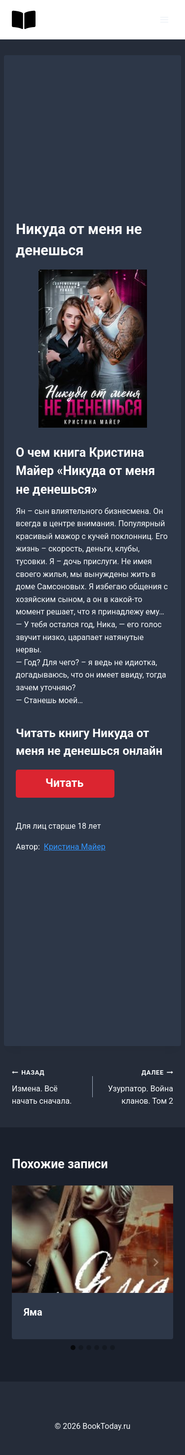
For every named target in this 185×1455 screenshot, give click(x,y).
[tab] (73, 1347)
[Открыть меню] (164, 19)
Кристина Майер (75, 846)
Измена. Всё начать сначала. (48, 1086)
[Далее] (155, 1262)
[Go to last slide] (29, 1262)
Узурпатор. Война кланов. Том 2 (137, 1086)
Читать (64, 783)
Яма (33, 1312)
